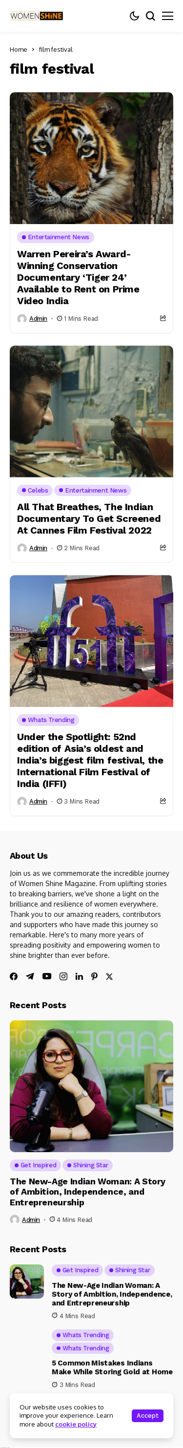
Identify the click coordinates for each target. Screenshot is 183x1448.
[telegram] (30, 976)
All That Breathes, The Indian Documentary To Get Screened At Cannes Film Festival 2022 (89, 518)
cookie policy (76, 1424)
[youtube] (46, 976)
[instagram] (63, 976)
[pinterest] (94, 976)
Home (18, 49)
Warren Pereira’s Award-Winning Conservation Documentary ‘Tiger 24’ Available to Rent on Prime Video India (78, 277)
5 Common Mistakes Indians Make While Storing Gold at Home (112, 1367)
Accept (148, 1415)
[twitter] (109, 976)
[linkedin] (79, 976)
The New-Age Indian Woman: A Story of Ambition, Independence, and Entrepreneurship (87, 1191)
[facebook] (14, 976)
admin (38, 318)
